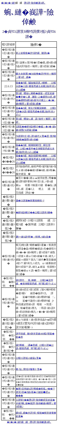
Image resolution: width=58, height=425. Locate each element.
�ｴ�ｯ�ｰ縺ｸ (8, 3)
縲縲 (25, 422)
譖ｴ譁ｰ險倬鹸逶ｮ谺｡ (34, 3)
